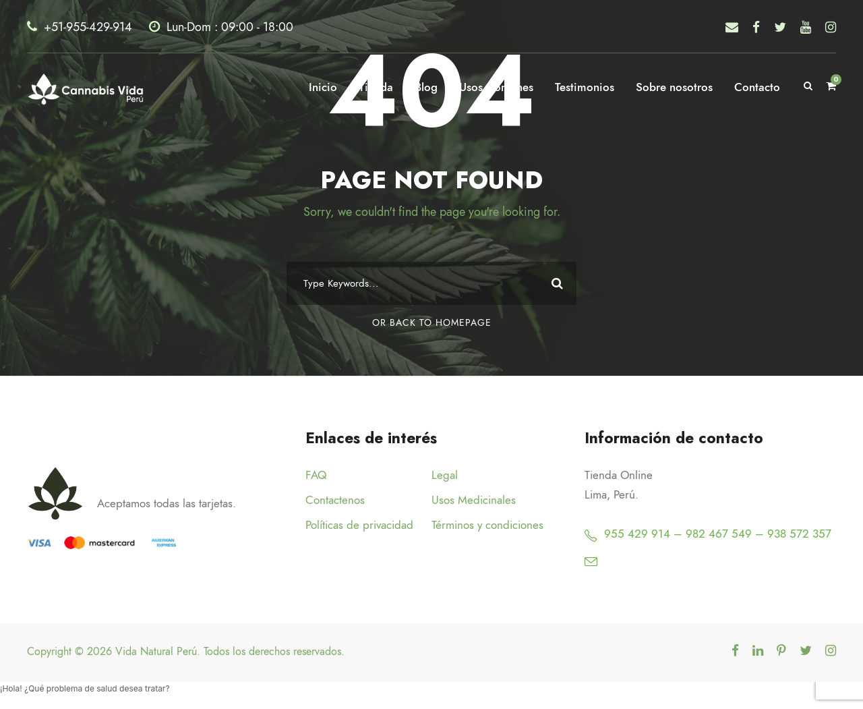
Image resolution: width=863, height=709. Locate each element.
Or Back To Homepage (432, 322)
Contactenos (335, 500)
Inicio (323, 87)
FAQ (315, 475)
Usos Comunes (496, 87)
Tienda (376, 87)
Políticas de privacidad (359, 525)
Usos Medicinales (474, 500)
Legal (445, 475)
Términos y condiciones (487, 525)
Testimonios (584, 87)
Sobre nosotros (674, 87)
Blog (426, 87)
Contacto (757, 87)
